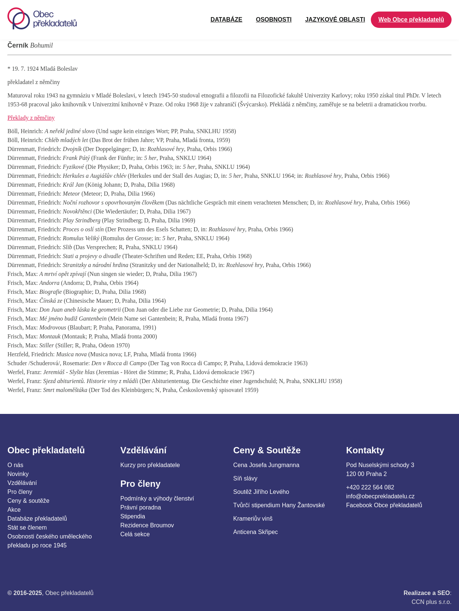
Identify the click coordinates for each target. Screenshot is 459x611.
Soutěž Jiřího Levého (261, 492)
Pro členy (19, 492)
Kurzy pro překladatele (150, 465)
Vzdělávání (22, 483)
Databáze (227, 19)
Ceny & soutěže (28, 501)
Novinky (18, 474)
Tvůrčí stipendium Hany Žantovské (279, 505)
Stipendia (133, 516)
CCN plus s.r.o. (431, 602)
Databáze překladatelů (37, 518)
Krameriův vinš (253, 518)
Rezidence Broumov (147, 525)
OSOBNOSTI (274, 19)
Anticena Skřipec (255, 532)
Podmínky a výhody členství (157, 498)
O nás (15, 465)
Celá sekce (135, 534)
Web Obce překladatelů (411, 19)
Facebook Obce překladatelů (384, 505)
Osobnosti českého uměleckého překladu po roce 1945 (49, 541)
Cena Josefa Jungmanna (266, 465)
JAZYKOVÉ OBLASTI (335, 19)
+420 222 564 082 (370, 487)
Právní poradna (141, 507)
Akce (14, 510)
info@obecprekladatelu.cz (380, 496)
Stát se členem (27, 527)
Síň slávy (245, 478)
